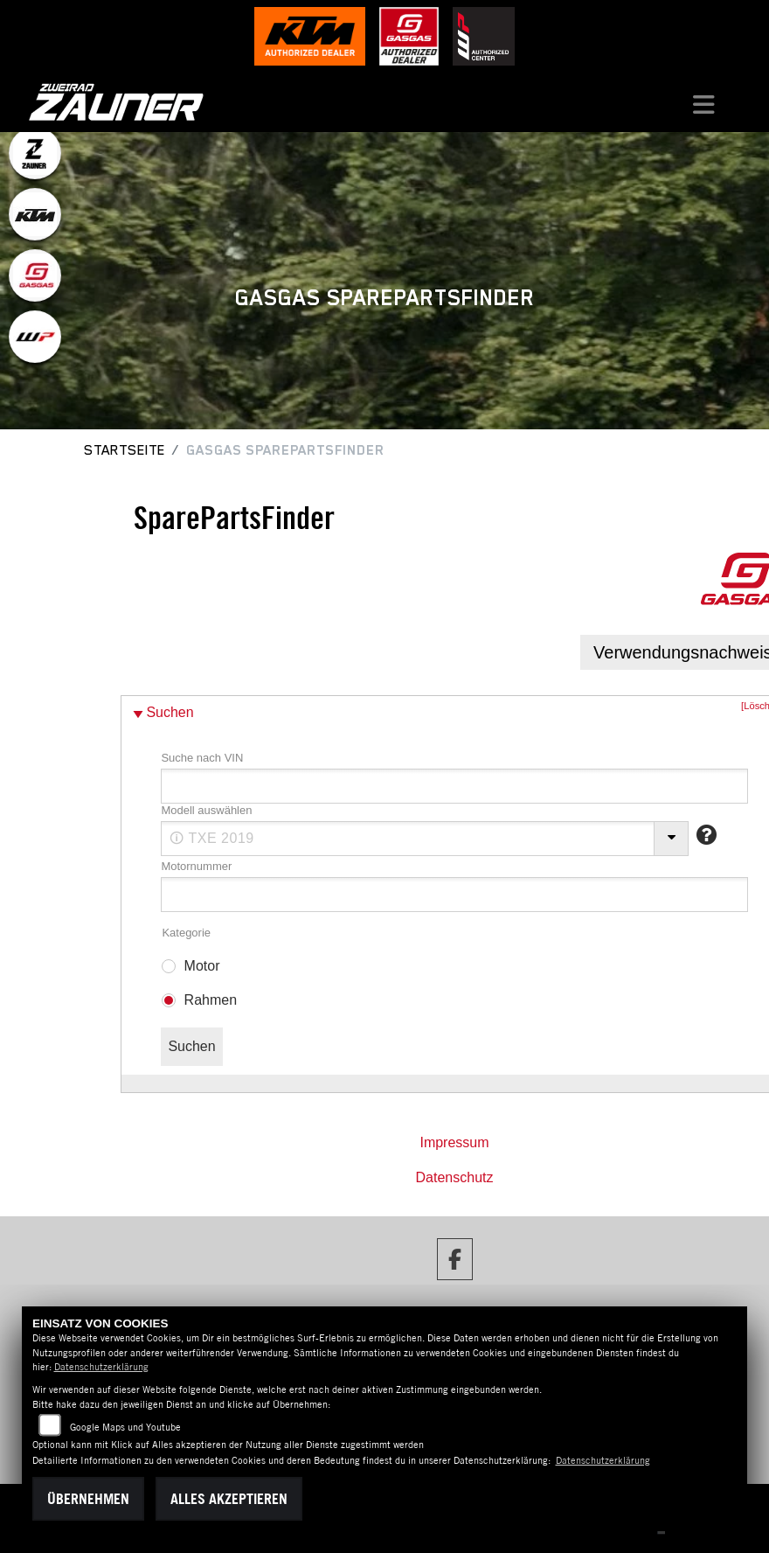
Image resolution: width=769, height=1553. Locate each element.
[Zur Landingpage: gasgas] (35, 275)
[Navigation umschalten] (703, 102)
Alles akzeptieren (229, 1499)
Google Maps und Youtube (125, 1427)
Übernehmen (88, 1499)
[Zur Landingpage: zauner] (35, 153)
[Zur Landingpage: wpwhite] (35, 336)
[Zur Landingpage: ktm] (35, 214)
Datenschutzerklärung (101, 1367)
